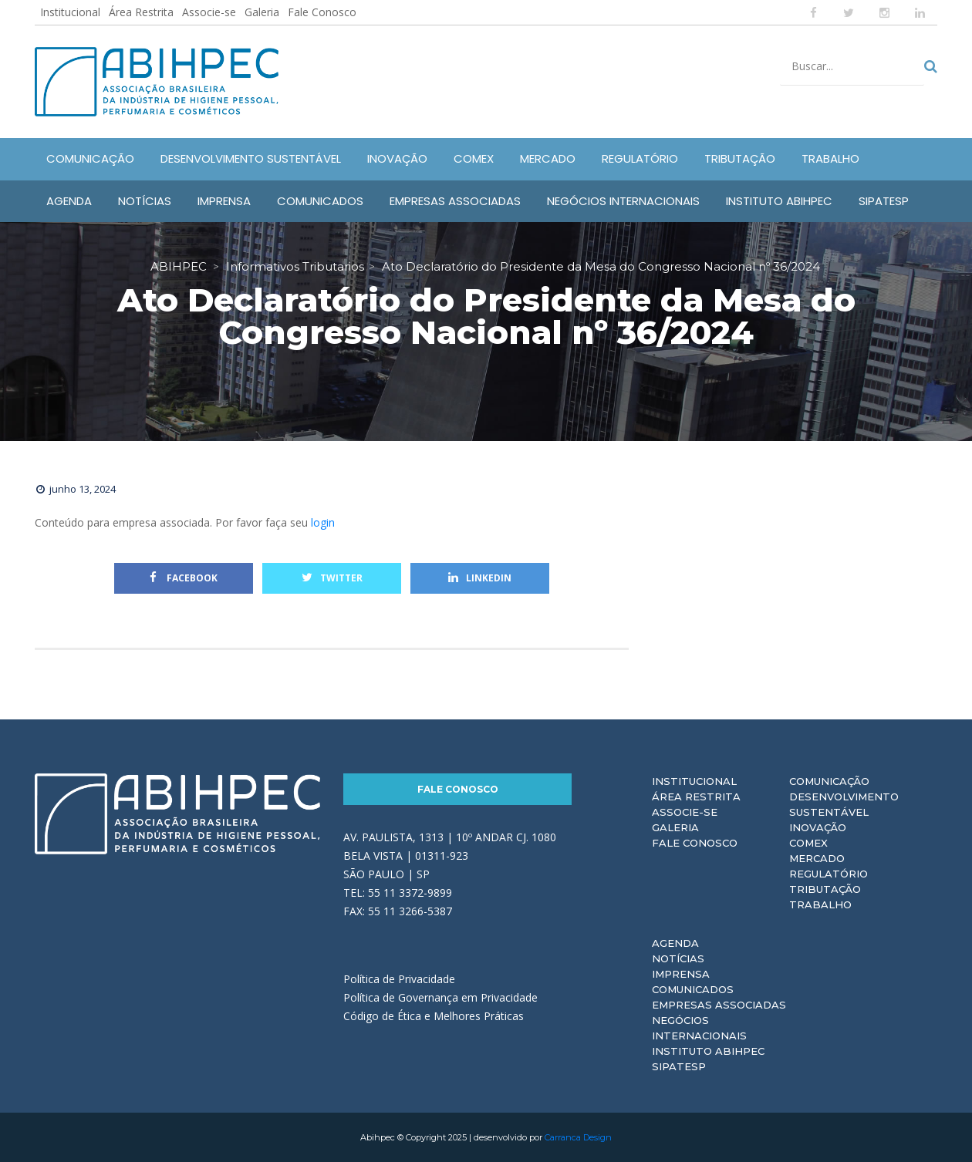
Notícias (678, 958)
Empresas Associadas (719, 1005)
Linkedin (479, 577)
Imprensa (681, 974)
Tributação (825, 889)
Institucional (70, 12)
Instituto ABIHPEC (708, 1051)
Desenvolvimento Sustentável (844, 804)
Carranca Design (578, 1137)
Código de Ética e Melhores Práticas (433, 1016)
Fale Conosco (322, 12)
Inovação (817, 827)
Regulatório (828, 873)
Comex (808, 843)
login (323, 522)
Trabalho (820, 904)
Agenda (675, 943)
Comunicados (693, 989)
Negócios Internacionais (699, 1028)
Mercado (817, 858)
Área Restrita (141, 12)
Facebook (184, 577)
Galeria (262, 12)
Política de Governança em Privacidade (440, 997)
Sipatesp (679, 1066)
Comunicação (829, 781)
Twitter (332, 577)
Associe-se (209, 12)
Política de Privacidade (399, 979)
